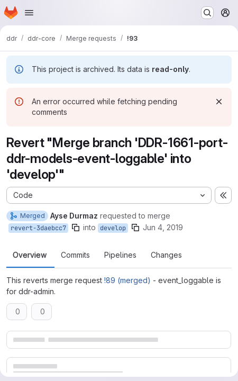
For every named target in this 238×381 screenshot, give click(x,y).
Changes (166, 255)
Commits (75, 255)
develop (113, 228)
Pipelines (120, 255)
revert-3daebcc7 (38, 228)
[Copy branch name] (75, 227)
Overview (30, 255)
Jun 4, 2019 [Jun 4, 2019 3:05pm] (163, 227)
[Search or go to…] (207, 12)
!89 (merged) (127, 280)
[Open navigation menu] (29, 12)
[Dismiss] (219, 101)
